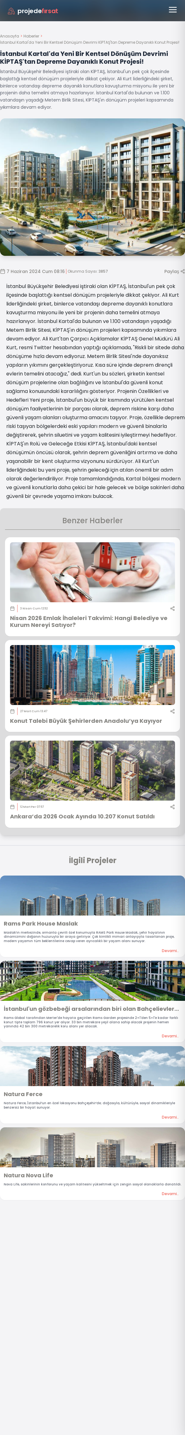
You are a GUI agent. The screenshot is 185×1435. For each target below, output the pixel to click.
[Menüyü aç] (172, 9)
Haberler (31, 36)
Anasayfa (9, 36)
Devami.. (170, 950)
